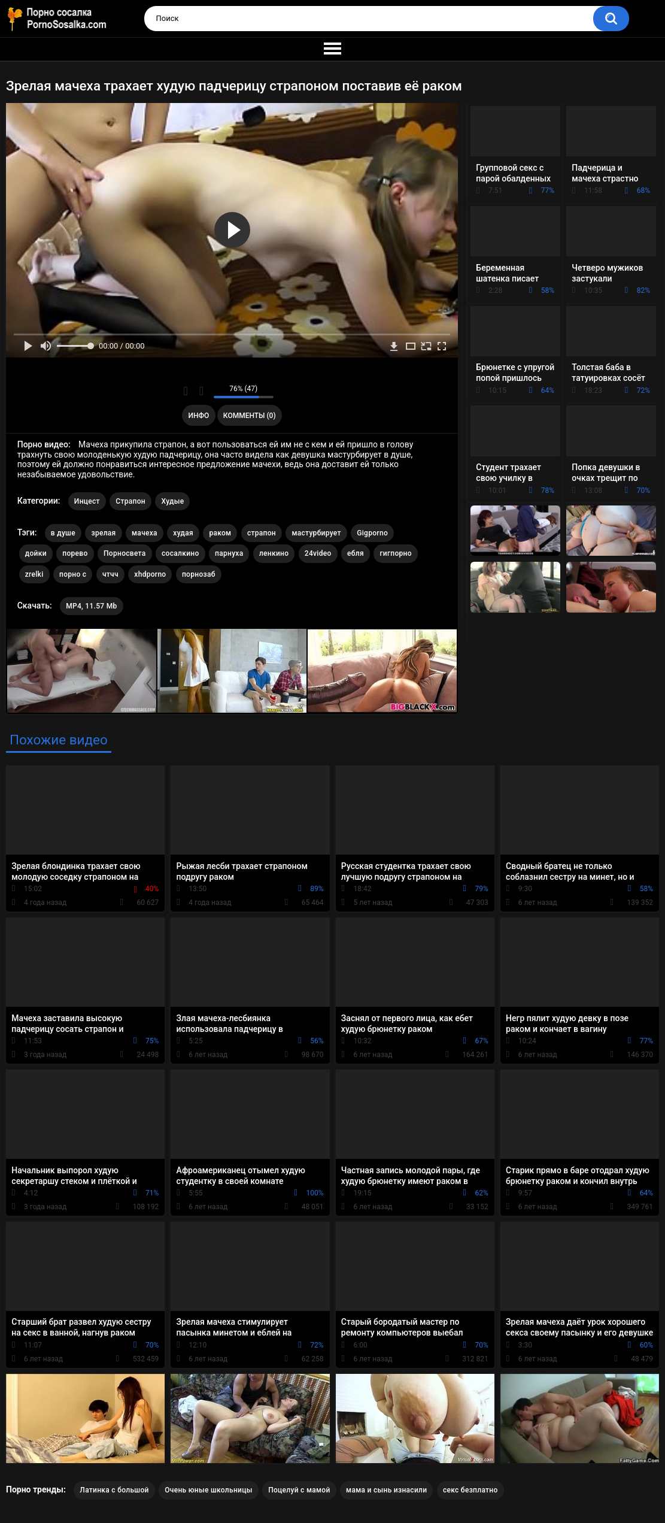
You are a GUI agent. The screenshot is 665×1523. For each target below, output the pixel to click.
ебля (355, 553)
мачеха (144, 533)
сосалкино (180, 553)
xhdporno (150, 574)
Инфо (198, 415)
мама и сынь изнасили (386, 1490)
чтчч (110, 574)
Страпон (130, 501)
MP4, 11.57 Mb (91, 606)
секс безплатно (470, 1490)
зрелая (103, 533)
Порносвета (125, 553)
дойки (36, 553)
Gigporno (372, 533)
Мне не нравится (201, 391)
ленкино (274, 553)
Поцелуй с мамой (299, 1490)
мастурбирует (316, 533)
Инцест (87, 501)
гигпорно (395, 553)
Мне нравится (186, 391)
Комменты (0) (249, 415)
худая (183, 533)
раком (220, 533)
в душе (63, 533)
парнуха (229, 553)
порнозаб (198, 574)
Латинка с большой (114, 1490)
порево (74, 553)
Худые (172, 501)
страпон (261, 533)
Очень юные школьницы (208, 1490)
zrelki (34, 574)
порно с (72, 574)
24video (318, 553)
